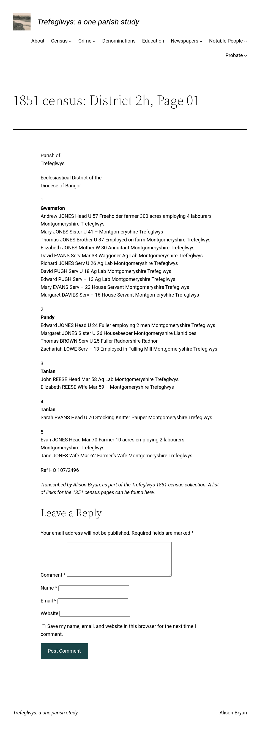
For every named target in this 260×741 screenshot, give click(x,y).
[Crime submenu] (94, 41)
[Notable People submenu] (245, 41)
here (149, 492)
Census (59, 41)
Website (49, 620)
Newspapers (184, 41)
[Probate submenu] (245, 55)
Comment (53, 581)
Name (49, 594)
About (38, 41)
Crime (85, 41)
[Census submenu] (70, 41)
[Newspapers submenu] (200, 41)
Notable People (226, 41)
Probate (234, 55)
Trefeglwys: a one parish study (88, 21)
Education (153, 41)
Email (48, 607)
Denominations (119, 41)
